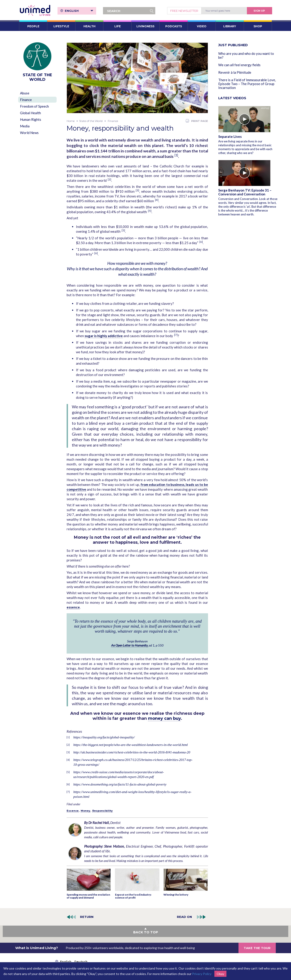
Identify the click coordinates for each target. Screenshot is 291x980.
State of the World (91, 121)
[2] (109, 179)
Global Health (30, 113)
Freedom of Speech (34, 106)
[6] (201, 241)
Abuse (24, 93)
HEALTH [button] (89, 26)
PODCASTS (173, 26)
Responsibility (102, 810)
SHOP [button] (257, 26)
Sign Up (259, 10)
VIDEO (201, 26)
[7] (176, 334)
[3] (137, 190)
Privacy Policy (201, 974)
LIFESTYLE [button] (61, 26)
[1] (176, 155)
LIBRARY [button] (229, 26)
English (79, 11)
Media (25, 126)
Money (85, 810)
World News (29, 133)
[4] (156, 199)
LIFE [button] (117, 26)
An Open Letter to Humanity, (129, 645)
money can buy (164, 718)
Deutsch (81, 961)
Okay (220, 974)
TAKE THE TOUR (257, 948)
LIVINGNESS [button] (145, 26)
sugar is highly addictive (104, 336)
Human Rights (30, 119)
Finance (26, 100)
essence (73, 607)
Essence (73, 810)
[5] (149, 210)
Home (71, 121)
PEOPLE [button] (33, 26)
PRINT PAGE (197, 121)
